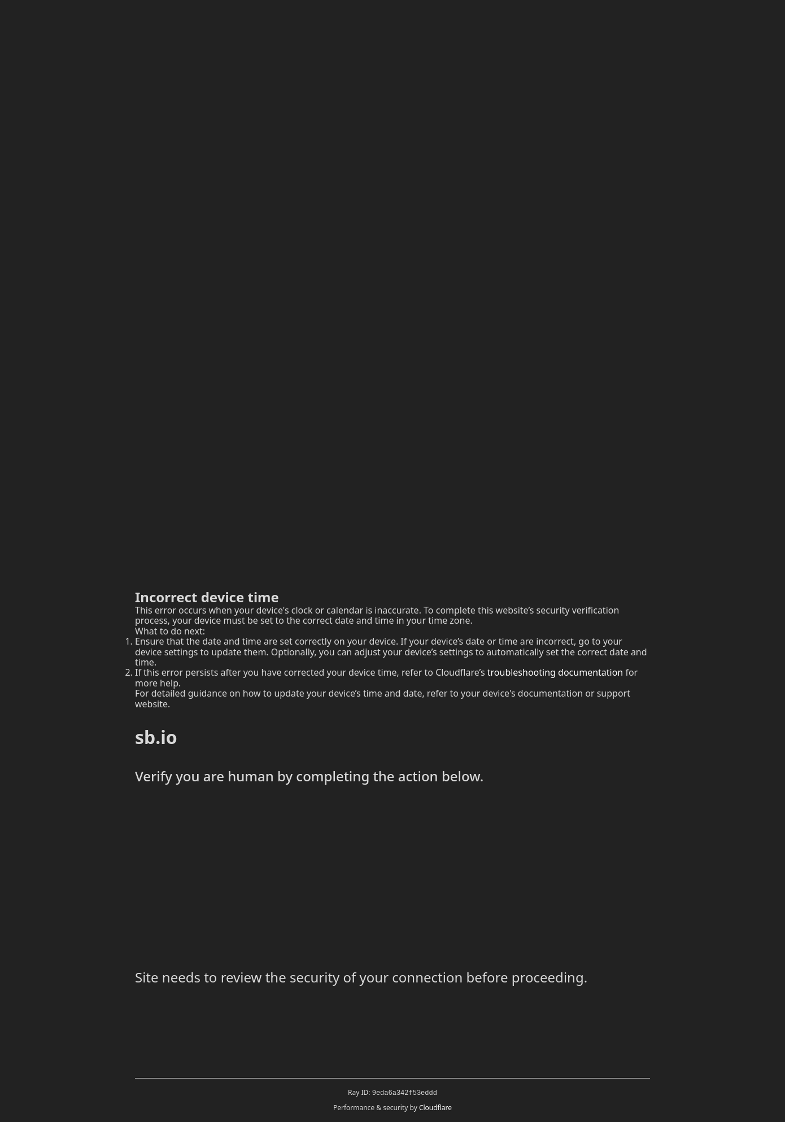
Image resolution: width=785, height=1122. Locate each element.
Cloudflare (435, 1107)
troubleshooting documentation (555, 672)
